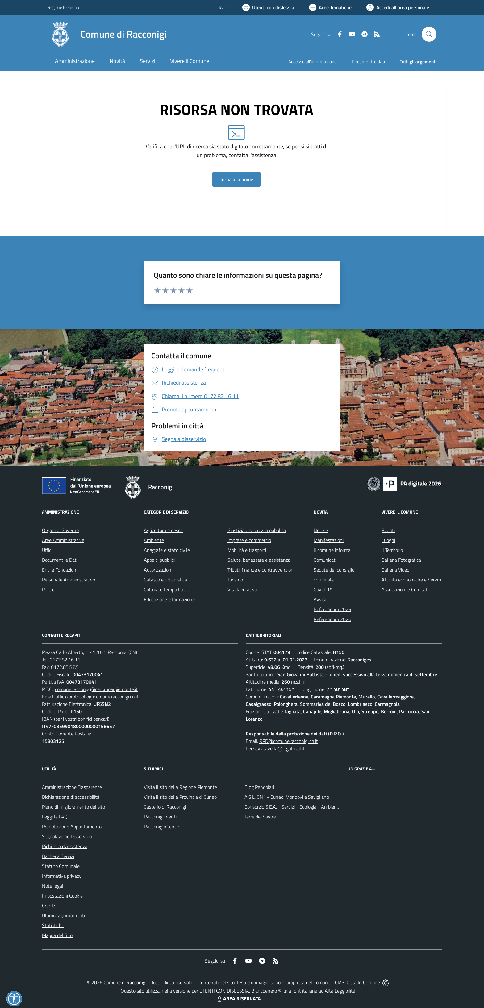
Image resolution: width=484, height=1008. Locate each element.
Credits (49, 905)
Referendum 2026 (332, 619)
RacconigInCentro (162, 826)
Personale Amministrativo (68, 579)
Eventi (388, 530)
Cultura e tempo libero (166, 589)
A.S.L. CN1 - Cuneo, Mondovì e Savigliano (286, 797)
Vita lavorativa (242, 589)
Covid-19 (323, 589)
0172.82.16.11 (65, 659)
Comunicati (325, 560)
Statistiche (53, 925)
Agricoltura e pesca (163, 530)
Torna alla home (236, 179)
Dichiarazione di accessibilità (70, 797)
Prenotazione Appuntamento (72, 826)
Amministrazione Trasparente (72, 787)
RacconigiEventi (160, 816)
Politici (48, 589)
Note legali (53, 885)
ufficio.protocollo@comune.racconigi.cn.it (97, 696)
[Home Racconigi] (107, 34)
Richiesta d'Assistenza (64, 846)
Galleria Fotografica (401, 560)
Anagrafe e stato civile (167, 550)
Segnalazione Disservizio (67, 836)
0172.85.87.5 (65, 667)
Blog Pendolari (259, 787)
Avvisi (320, 599)
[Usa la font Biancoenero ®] (268, 7)
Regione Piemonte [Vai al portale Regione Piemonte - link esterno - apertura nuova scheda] (64, 7)
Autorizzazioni (158, 569)
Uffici (47, 550)
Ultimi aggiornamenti (63, 915)
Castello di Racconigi (165, 806)
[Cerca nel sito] (429, 34)
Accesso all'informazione (312, 61)
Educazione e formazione (169, 599)
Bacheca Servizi (58, 856)
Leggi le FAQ (55, 816)
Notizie (321, 530)
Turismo (235, 579)
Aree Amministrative (63, 540)
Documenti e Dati (59, 560)
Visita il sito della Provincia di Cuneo (180, 797)
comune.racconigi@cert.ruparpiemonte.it (96, 689)
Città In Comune (363, 982)
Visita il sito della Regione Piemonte (180, 787)
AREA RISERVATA (238, 998)
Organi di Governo (60, 530)
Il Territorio (392, 550)
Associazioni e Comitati (405, 589)
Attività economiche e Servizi (411, 579)
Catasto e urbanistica (165, 579)
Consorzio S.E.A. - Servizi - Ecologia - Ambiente (292, 806)
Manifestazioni (329, 540)
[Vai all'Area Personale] (397, 7)
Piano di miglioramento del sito (73, 806)
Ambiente (154, 540)
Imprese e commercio (249, 540)
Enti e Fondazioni (59, 569)
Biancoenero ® (266, 990)
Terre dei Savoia (260, 816)
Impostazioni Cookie (62, 895)
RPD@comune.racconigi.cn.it (288, 741)
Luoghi (388, 540)
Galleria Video (395, 569)
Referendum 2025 (332, 609)
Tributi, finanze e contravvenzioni (260, 569)
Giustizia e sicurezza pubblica (256, 530)
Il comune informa (332, 550)
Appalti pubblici (159, 560)
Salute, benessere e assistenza (258, 560)
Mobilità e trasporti (246, 550)
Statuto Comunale (61, 866)
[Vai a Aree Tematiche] (330, 7)
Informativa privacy (61, 876)
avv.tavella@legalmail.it (280, 748)
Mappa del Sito (57, 935)
